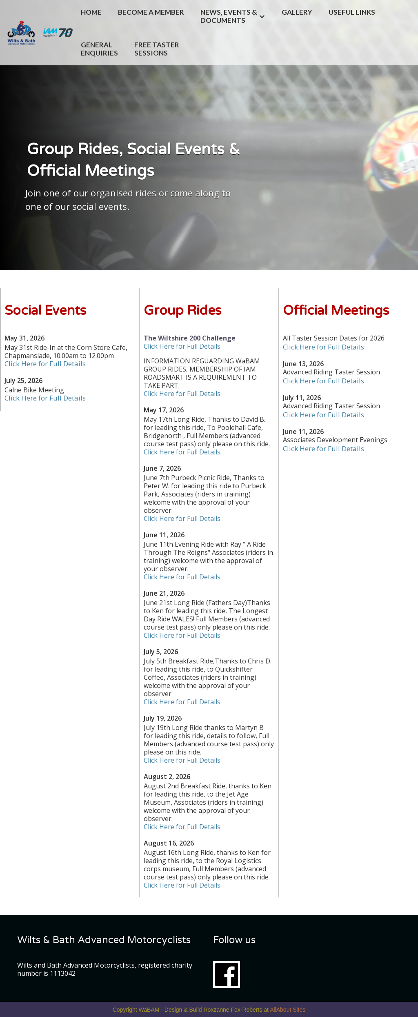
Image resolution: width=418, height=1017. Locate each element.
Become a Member (151, 12)
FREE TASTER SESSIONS (157, 48)
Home (91, 12)
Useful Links (352, 12)
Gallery (297, 12)
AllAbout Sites (287, 1009)
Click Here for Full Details (45, 363)
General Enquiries (99, 48)
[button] (232, 16)
